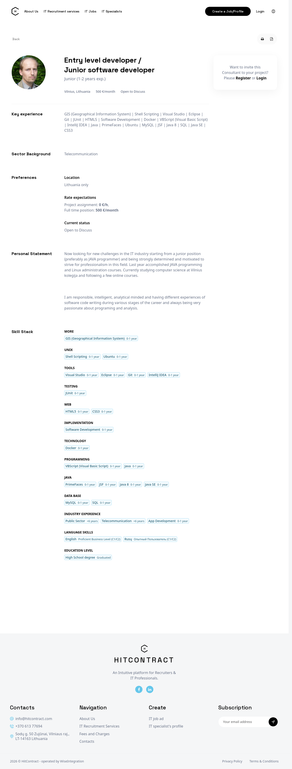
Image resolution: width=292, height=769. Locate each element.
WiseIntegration (72, 761)
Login (260, 11)
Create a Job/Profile (227, 11)
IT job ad (156, 718)
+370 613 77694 (26, 726)
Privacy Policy (232, 761)
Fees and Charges (94, 734)
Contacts (86, 741)
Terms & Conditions (264, 761)
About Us (31, 11)
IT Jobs (90, 11)
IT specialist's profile (166, 726)
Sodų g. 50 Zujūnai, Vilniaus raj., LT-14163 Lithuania (39, 736)
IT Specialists (112, 11)
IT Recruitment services (61, 11)
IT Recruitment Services (99, 726)
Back (16, 39)
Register (243, 77)
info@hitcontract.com (31, 718)
